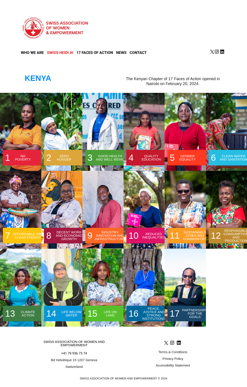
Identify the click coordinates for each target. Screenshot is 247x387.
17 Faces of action (94, 53)
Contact (138, 53)
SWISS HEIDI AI (60, 53)
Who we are (32, 53)
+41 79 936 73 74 (74, 353)
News (121, 53)
